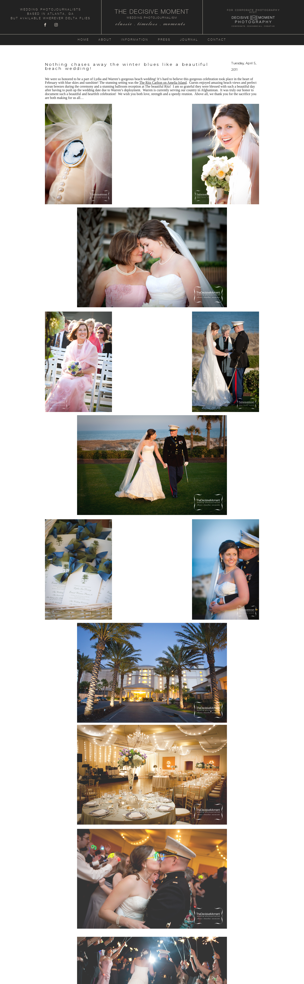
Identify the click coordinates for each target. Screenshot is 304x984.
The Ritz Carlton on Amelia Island (163, 82)
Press (164, 39)
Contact (217, 39)
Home (83, 39)
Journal (189, 39)
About (105, 39)
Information (134, 39)
